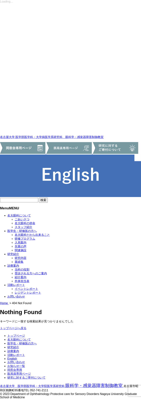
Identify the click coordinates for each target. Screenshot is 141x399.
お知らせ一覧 (16, 366)
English (12, 358)
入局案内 (20, 242)
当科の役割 (22, 269)
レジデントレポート (28, 292)
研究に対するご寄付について (26, 377)
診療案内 (13, 265)
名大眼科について (19, 215)
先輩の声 (20, 246)
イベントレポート (26, 288)
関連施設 (20, 250)
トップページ (16, 335)
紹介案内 (20, 277)
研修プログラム (25, 238)
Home (4, 303)
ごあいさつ (22, 219)
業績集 (19, 261)
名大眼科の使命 (25, 223)
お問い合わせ (16, 296)
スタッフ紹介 (23, 227)
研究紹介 (13, 254)
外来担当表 (22, 281)
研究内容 (20, 258)
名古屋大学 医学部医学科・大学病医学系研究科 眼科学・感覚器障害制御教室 (52, 137)
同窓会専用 (14, 369)
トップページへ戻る (13, 328)
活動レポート (16, 285)
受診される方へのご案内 (31, 273)
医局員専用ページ (19, 373)
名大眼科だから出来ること (32, 234)
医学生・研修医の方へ (22, 230)
